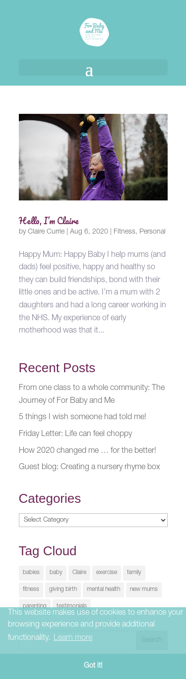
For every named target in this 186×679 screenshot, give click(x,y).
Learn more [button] (73, 638)
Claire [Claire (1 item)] (79, 573)
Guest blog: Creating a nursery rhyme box (89, 468)
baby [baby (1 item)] (56, 573)
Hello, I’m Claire (49, 221)
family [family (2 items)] (134, 573)
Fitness (124, 232)
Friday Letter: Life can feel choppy (75, 434)
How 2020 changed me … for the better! (87, 451)
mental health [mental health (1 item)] (103, 589)
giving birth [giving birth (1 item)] (63, 589)
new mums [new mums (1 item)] (144, 589)
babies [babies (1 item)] (31, 573)
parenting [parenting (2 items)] (35, 606)
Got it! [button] (93, 666)
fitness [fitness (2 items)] (31, 589)
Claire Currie (46, 232)
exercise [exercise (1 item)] (106, 573)
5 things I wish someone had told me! (82, 418)
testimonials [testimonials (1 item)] (72, 606)
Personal (152, 232)
